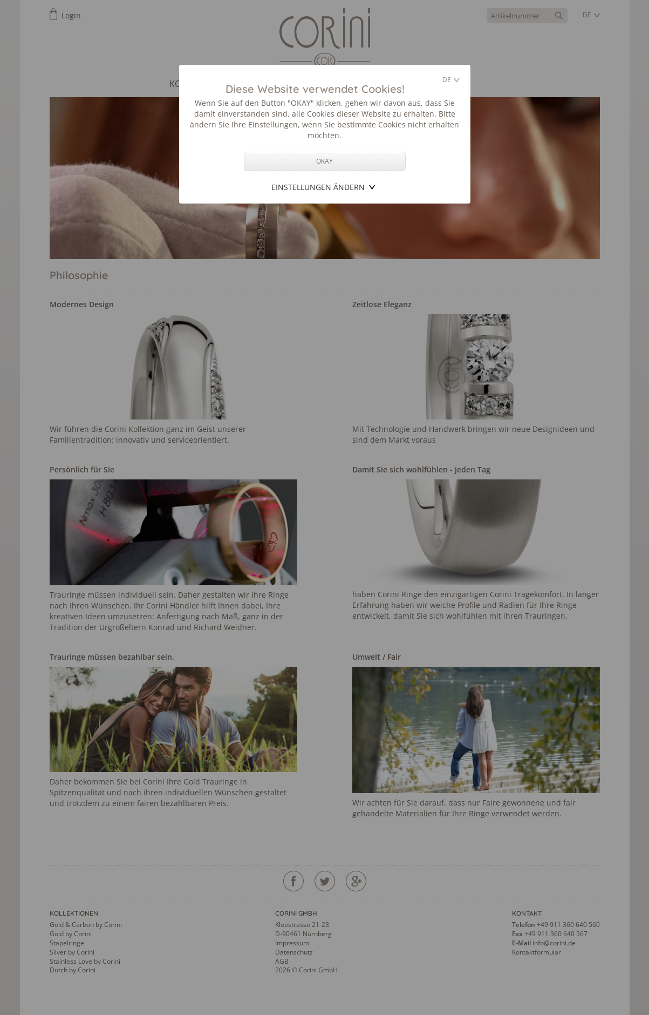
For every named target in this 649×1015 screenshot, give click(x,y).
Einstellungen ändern (318, 187)
